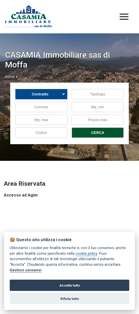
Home (10, 77)
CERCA (97, 133)
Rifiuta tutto (69, 299)
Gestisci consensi (25, 270)
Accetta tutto (69, 285)
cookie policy (86, 253)
